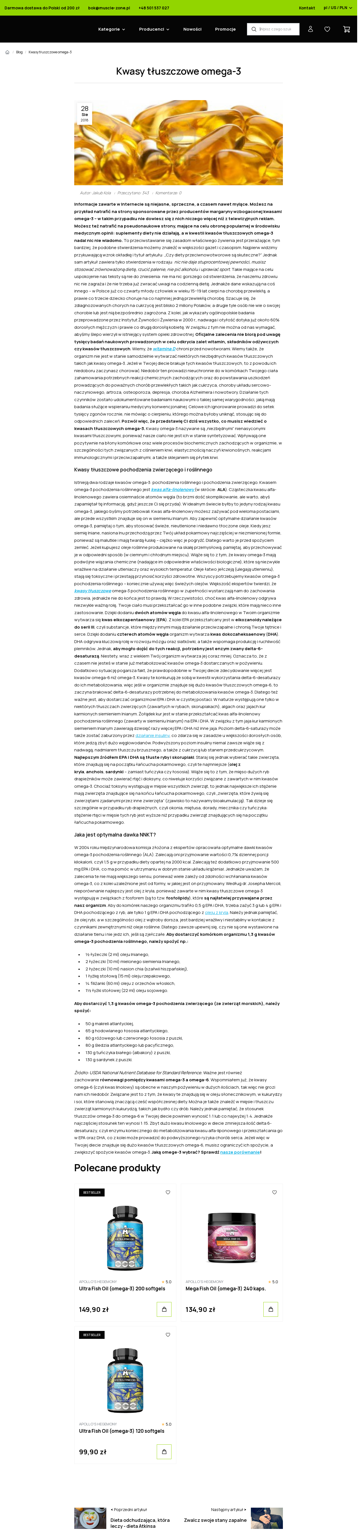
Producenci (151, 29)
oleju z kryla (216, 912)
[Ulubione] (167, 1192)
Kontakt (307, 8)
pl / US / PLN (338, 8)
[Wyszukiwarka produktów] (273, 29)
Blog (19, 52)
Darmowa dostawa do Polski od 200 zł (42, 8)
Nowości (192, 29)
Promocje (225, 29)
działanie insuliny (152, 735)
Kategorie (109, 29)
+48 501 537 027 (154, 8)
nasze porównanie (240, 1152)
